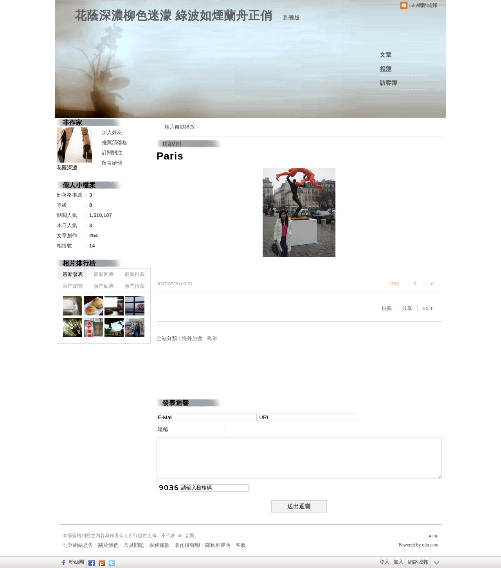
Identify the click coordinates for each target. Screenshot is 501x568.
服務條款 (159, 545)
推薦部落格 (114, 142)
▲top (433, 535)
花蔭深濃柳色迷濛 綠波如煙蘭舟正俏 (173, 15)
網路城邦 (418, 562)
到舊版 (291, 18)
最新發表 (73, 274)
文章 (385, 55)
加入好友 (112, 132)
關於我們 (108, 545)
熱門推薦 (134, 286)
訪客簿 (388, 83)
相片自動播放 (179, 127)
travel (172, 143)
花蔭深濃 (67, 167)
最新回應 (104, 274)
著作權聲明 (187, 545)
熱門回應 (104, 286)
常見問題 (134, 545)
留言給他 (112, 163)
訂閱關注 (112, 153)
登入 (384, 562)
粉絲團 (76, 562)
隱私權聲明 (218, 545)
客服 (241, 545)
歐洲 (212, 338)
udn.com (430, 545)
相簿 (385, 69)
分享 (407, 308)
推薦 (387, 308)
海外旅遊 (192, 338)
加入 (398, 562)
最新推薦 (134, 274)
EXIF (428, 308)
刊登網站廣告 (78, 545)
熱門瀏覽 (73, 286)
